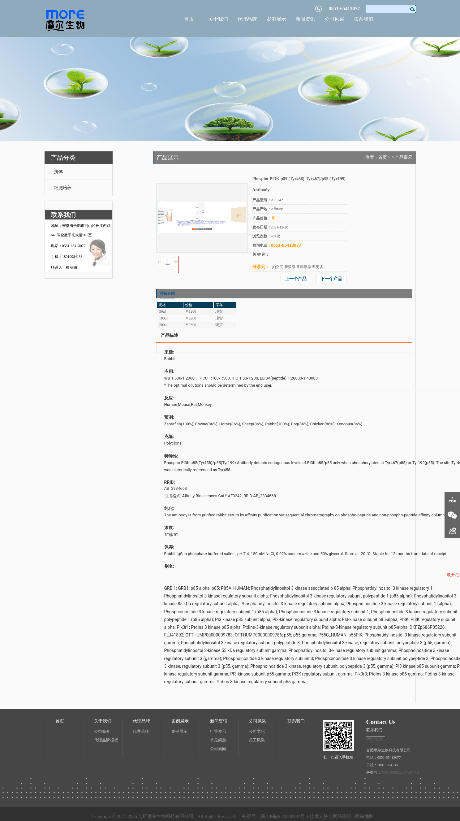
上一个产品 (296, 278)
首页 (189, 19)
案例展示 (276, 19)
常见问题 (218, 740)
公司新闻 (218, 748)
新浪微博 (291, 267)
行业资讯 (218, 731)
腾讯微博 (307, 267)
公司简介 (102, 731)
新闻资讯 (305, 19)
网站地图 (374, 739)
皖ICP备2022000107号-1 (400, 772)
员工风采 (257, 740)
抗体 (58, 171)
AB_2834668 (175, 488)
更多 (319, 267)
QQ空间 (277, 267)
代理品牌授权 (106, 740)
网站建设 (342, 816)
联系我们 (363, 19)
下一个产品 (331, 278)
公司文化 (257, 731)
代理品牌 (247, 19)
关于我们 (218, 19)
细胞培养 (62, 187)
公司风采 (334, 19)
